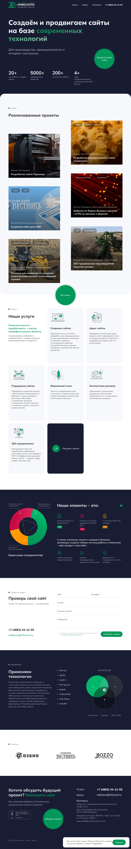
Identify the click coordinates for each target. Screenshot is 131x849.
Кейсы (85, 5)
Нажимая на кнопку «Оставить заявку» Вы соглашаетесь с (78, 634)
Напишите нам (40, 794)
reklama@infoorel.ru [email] (109, 794)
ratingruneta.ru (19, 817)
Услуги (75, 5)
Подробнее (97, 843)
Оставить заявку (112, 634)
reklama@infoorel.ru (20, 635)
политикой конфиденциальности (72, 635)
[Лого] (21, 5)
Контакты (97, 5)
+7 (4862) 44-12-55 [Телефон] (114, 5)
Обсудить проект (65, 448)
